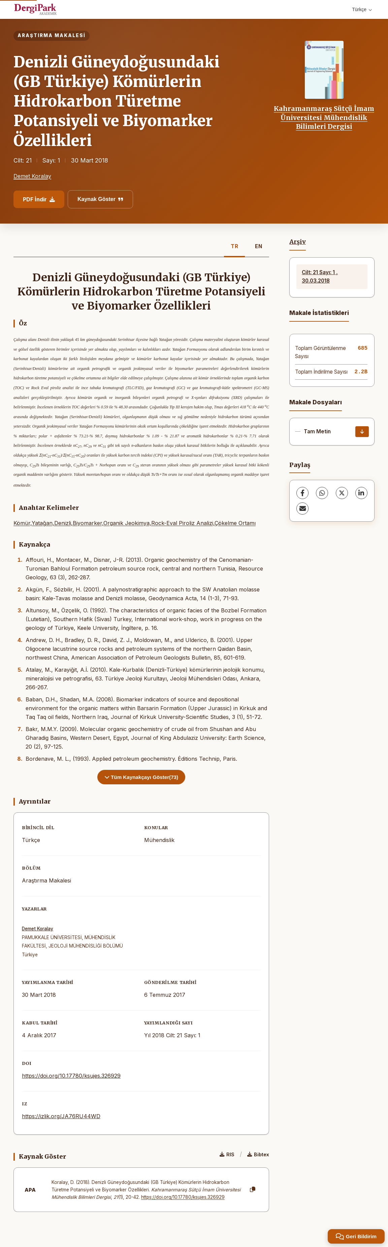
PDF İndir (39, 199)
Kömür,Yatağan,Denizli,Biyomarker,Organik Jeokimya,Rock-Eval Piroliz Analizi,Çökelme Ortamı (134, 523)
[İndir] (362, 431)
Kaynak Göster (100, 199)
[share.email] (302, 508)
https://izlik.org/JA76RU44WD (61, 1116)
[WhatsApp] (322, 493)
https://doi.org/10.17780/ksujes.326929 (71, 1075)
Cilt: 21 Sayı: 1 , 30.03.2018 (320, 276)
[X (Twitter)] (342, 493)
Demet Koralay (32, 176)
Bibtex (258, 1154)
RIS (227, 1154)
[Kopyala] (252, 1189)
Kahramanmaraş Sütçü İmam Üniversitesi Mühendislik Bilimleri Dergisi (324, 117)
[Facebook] (302, 493)
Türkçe (362, 9)
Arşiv (297, 241)
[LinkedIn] (361, 493)
